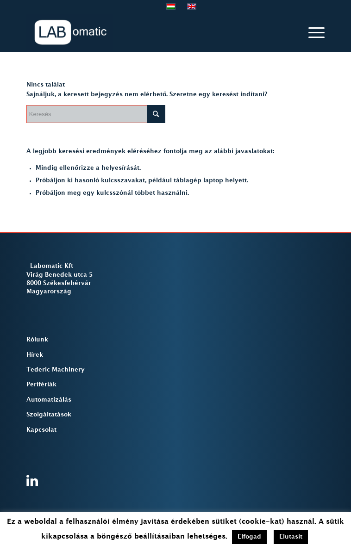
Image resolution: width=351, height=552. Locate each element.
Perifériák (41, 384)
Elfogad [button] (249, 537)
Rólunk (37, 339)
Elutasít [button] (290, 537)
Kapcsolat (41, 430)
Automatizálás (48, 400)
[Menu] (312, 32)
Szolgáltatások (48, 414)
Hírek (34, 355)
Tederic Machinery (55, 369)
